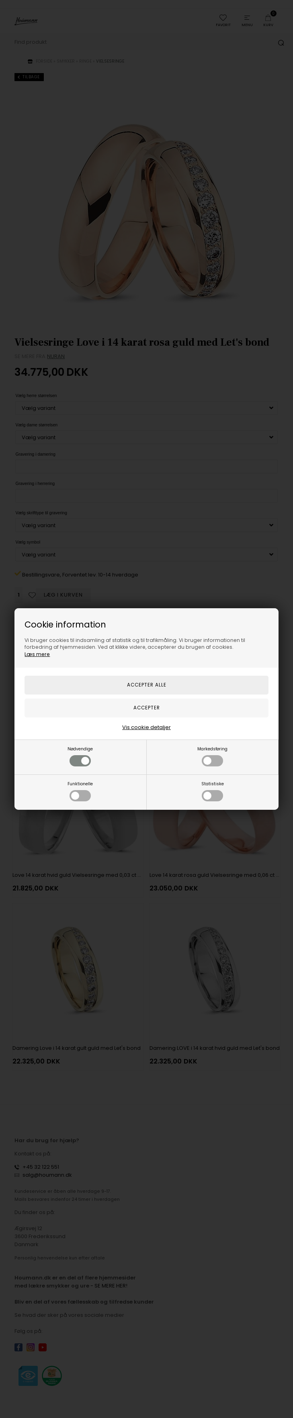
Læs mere (37, 654)
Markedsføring (212, 756)
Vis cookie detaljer (146, 727)
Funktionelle (80, 791)
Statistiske (212, 791)
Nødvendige (80, 756)
